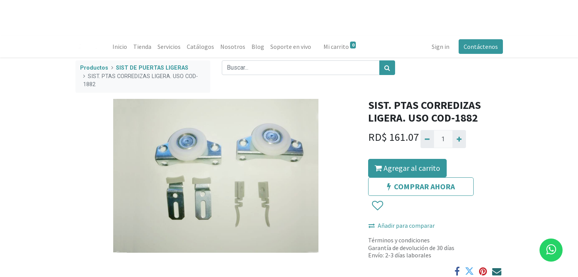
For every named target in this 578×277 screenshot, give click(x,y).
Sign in (440, 46)
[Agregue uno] (459, 139)
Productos (94, 68)
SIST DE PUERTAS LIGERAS (152, 68)
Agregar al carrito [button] (407, 168)
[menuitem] (119, 46)
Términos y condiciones (399, 240)
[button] (377, 206)
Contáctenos (481, 46)
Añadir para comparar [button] (402, 225)
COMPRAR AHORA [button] (421, 186)
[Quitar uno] (427, 139)
